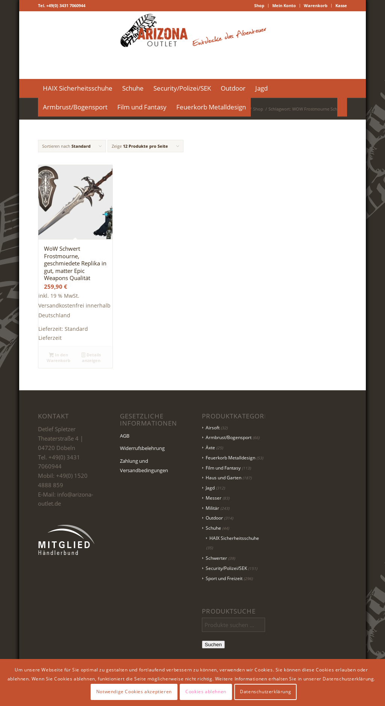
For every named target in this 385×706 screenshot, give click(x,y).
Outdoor (214, 518)
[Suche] (342, 107)
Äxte (210, 447)
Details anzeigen (91, 357)
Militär (212, 508)
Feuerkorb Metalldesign (230, 458)
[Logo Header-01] (192, 45)
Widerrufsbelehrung (142, 448)
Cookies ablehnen (205, 691)
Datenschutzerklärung (265, 691)
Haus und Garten (223, 477)
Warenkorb (315, 5)
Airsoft (213, 427)
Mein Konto (284, 5)
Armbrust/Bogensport (229, 437)
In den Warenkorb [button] (58, 357)
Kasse (341, 5)
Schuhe (213, 528)
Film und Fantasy (223, 468)
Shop (259, 5)
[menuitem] (259, 6)
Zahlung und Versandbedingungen (144, 466)
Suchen (213, 644)
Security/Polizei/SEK (226, 568)
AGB (124, 435)
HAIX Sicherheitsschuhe (234, 538)
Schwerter (216, 558)
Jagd (210, 488)
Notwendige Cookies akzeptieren (134, 691)
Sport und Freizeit (224, 578)
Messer (213, 498)
